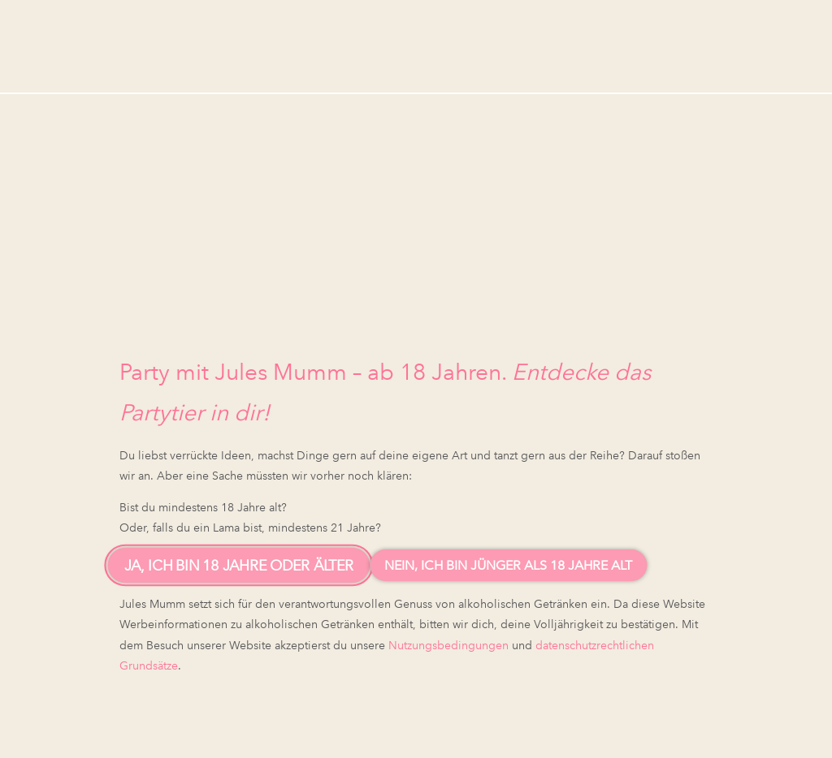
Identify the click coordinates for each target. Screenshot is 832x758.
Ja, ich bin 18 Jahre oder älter (239, 565)
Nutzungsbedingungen (448, 645)
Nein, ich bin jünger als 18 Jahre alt (508, 565)
